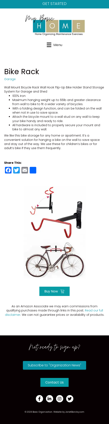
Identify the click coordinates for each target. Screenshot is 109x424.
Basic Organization (42, 411)
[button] (54, 365)
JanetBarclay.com (74, 411)
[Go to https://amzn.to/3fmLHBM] (55, 231)
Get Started (54, 3)
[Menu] (54, 45)
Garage (10, 79)
